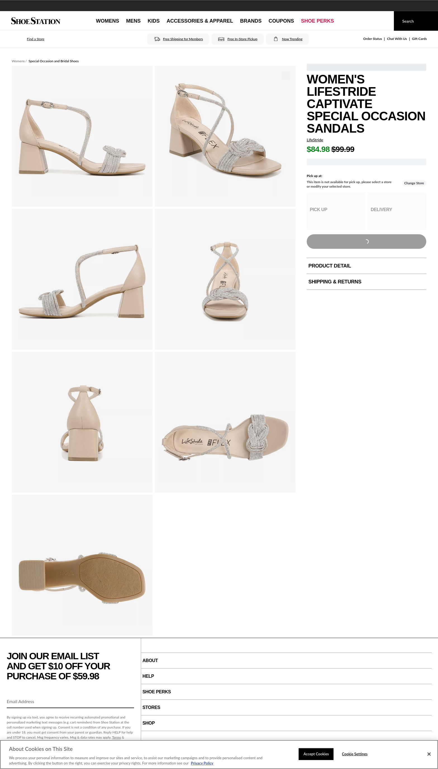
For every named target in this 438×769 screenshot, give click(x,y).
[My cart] (384, 21)
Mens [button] (133, 21)
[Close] (429, 754)
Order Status (372, 39)
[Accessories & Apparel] (199, 20)
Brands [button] (251, 21)
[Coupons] (281, 20)
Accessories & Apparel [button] (199, 21)
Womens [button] (107, 21)
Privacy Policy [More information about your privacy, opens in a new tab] (202, 763)
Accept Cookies (316, 754)
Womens (18, 61)
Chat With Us (397, 39)
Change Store (414, 183)
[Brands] (251, 20)
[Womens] (107, 20)
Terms (116, 737)
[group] (336, 211)
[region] (219, 754)
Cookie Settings (355, 754)
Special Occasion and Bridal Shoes (53, 61)
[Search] (416, 21)
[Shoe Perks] (317, 20)
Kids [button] (153, 21)
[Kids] (153, 20)
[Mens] (133, 20)
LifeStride (315, 139)
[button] (27, 39)
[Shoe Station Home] (35, 21)
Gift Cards (419, 39)
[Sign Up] (128, 701)
